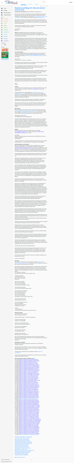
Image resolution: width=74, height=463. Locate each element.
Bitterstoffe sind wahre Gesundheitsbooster (22, 439)
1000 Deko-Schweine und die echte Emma (22, 444)
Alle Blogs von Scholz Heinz (20, 457)
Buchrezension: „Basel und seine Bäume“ (22, 446)
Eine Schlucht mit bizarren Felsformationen (22, 438)
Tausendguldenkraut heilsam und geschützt (22, 452)
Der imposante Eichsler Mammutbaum (21, 453)
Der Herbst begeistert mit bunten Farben (21, 445)
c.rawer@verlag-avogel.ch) (25, 113)
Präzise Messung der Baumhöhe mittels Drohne (23, 451)
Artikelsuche (30, 4)
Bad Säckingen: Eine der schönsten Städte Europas (23, 442)
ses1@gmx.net (21, 150)
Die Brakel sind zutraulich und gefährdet (21, 454)
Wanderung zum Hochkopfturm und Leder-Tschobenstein (24, 450)
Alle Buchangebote (5, 59)
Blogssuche (23, 4)
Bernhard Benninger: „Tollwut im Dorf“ (21, 449)
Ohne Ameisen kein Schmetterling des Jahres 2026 (23, 443)
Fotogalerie (36, 4)
